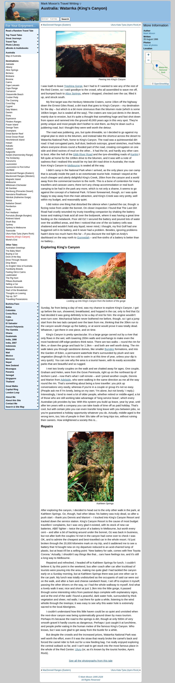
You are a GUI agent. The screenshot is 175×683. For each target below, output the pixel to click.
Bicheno (9, 73)
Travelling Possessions (16, 299)
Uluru (78, 649)
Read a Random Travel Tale (19, 31)
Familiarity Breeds (14, 269)
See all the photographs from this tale (90, 660)
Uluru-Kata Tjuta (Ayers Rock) (125, 25)
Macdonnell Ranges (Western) (20, 176)
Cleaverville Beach (14, 94)
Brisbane (10, 76)
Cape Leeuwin (12, 85)
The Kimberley (12, 158)
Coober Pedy (12, 97)
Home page (22, 11)
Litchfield (10, 170)
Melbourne (73, 165)
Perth (8, 209)
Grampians (11, 131)
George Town (12, 127)
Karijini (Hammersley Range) (19, 155)
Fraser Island (12, 124)
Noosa (9, 200)
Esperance (11, 118)
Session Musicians (14, 287)
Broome (9, 79)
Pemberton (11, 206)
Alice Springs (73, 93)
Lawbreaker (11, 275)
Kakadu (9, 146)
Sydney (9, 224)
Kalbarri (9, 149)
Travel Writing (61, 3)
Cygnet (9, 106)
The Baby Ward (13, 251)
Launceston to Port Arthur (18, 167)
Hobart (9, 143)
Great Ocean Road (15, 137)
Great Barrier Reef (14, 133)
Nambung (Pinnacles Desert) (19, 191)
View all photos (151, 45)
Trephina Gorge (73, 86)
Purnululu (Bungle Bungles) (19, 215)
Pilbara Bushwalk (14, 281)
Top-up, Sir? (11, 296)
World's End (11, 240)
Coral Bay (10, 103)
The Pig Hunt (12, 278)
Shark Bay (10, 221)
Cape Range (12, 88)
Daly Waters (11, 109)
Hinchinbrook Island (15, 140)
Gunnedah (83, 237)
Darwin (9, 112)
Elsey (8, 115)
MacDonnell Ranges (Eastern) (57, 25)
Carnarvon (11, 91)
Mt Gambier (11, 188)
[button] (157, 66)
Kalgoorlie (10, 152)
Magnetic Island (13, 179)
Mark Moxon (149, 33)
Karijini (134, 154)
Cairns (9, 82)
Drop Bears (11, 263)
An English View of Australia (19, 266)
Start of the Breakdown (16, 290)
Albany (9, 67)
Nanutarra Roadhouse (16, 194)
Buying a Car (12, 254)
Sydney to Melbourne (16, 227)
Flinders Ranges (13, 121)
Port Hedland (12, 212)
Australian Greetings (15, 248)
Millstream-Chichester (16, 185)
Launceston (11, 164)
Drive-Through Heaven (16, 260)
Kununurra (11, 161)
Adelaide (66, 379)
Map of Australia (13, 56)
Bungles (109, 349)
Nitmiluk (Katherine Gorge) (18, 197)
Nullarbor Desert (13, 203)
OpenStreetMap (161, 84)
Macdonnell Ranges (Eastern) (20, 173)
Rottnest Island (13, 218)
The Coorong (12, 100)
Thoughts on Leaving (16, 293)
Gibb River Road (83, 154)
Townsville (10, 231)
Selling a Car (12, 284)
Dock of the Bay (13, 257)
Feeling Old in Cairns (16, 272)
